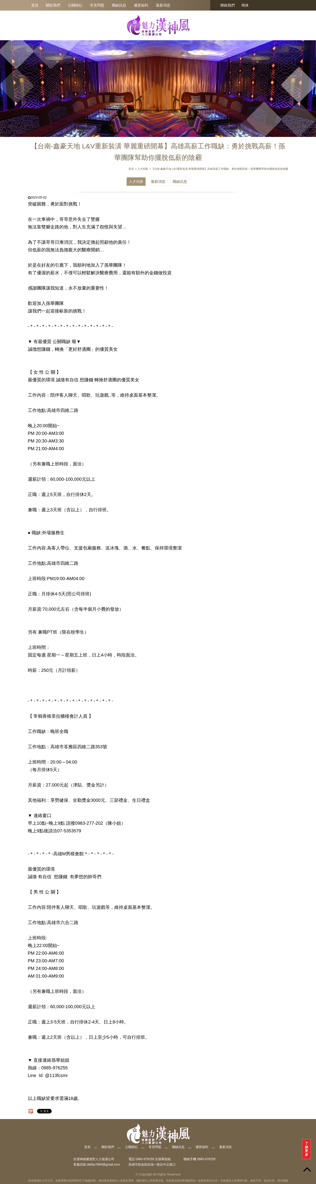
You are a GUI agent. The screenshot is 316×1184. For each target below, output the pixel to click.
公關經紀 (75, 5)
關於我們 (53, 5)
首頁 (34, 5)
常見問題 (97, 5)
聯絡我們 (227, 5)
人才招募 (136, 181)
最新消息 (163, 5)
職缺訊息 (119, 5)
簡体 (245, 5)
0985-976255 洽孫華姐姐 (153, 1159)
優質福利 (141, 5)
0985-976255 (206, 1159)
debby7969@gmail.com (103, 1164)
